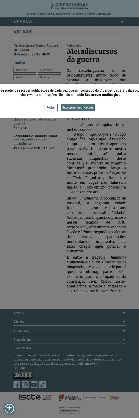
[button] (9, 408)
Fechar (51, 107)
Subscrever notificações (77, 107)
